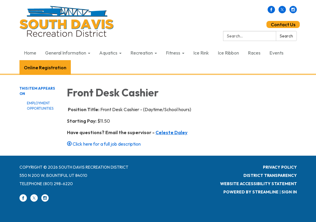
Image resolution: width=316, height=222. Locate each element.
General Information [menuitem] (65, 53)
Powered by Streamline (251, 192)
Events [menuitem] (276, 53)
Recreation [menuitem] (141, 53)
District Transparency (270, 175)
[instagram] (293, 11)
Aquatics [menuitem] (108, 53)
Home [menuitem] (30, 53)
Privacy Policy (280, 167)
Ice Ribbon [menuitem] (228, 53)
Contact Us (283, 24)
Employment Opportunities (40, 106)
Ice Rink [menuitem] (201, 53)
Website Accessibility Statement (258, 183)
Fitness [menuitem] (173, 53)
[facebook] (271, 11)
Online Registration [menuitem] (45, 67)
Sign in (289, 192)
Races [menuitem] (254, 53)
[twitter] (282, 11)
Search (286, 36)
